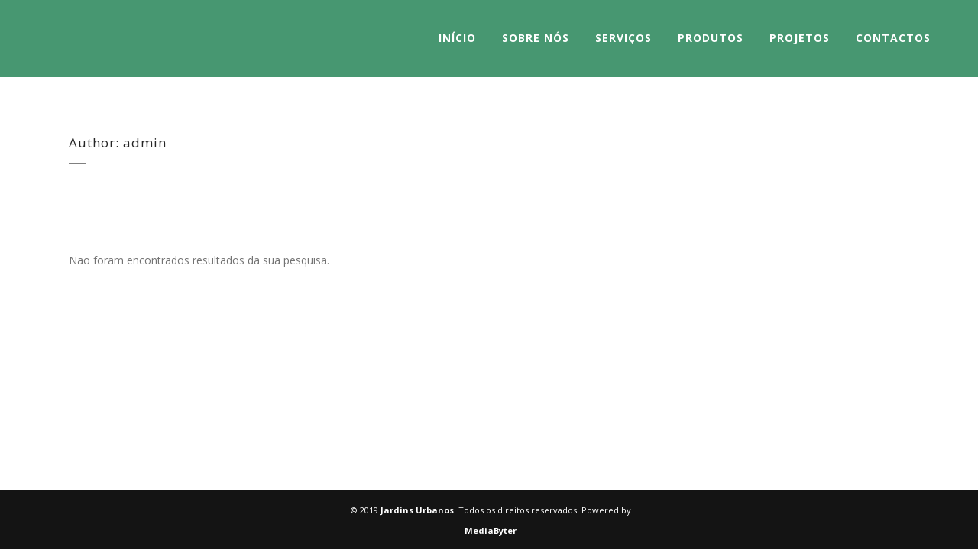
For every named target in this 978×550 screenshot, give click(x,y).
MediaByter (491, 530)
